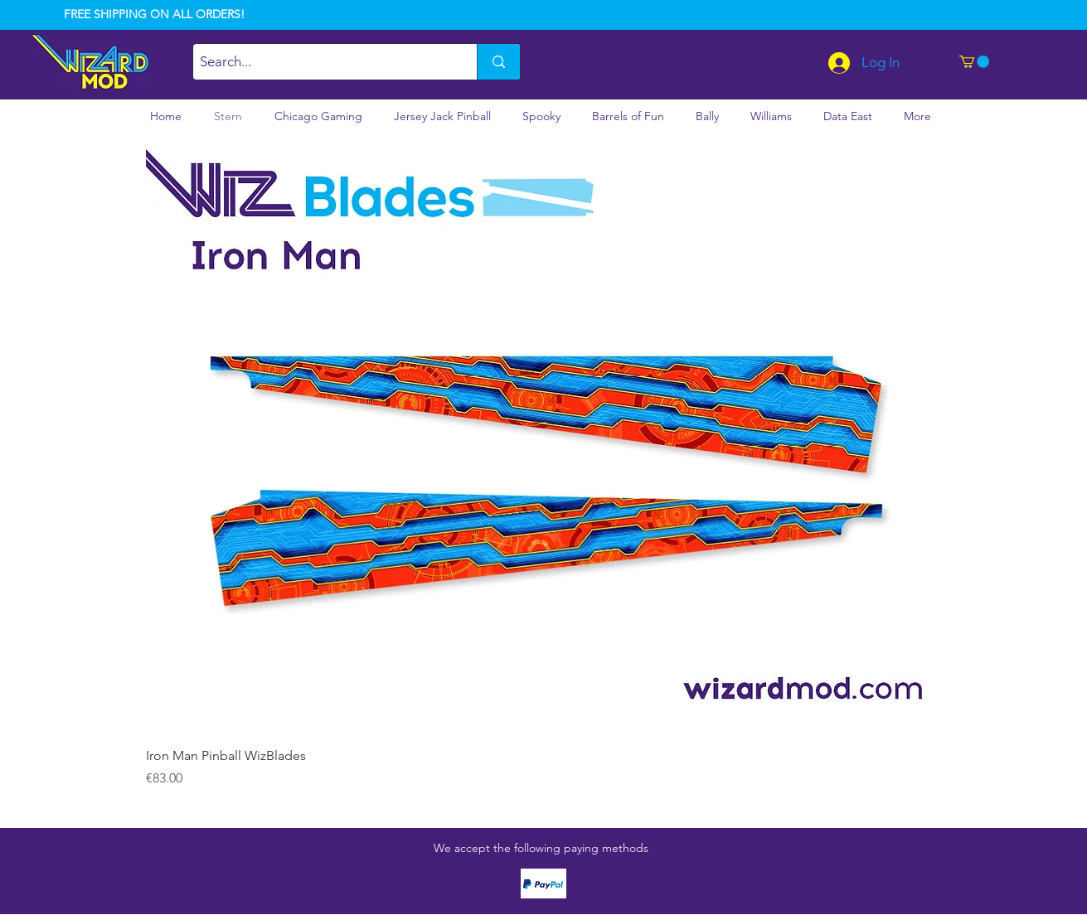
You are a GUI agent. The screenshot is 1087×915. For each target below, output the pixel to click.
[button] (974, 62)
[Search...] (321, 62)
